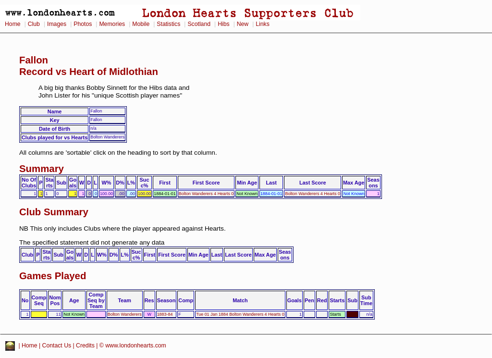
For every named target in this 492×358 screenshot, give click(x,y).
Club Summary (53, 212)
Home (13, 24)
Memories (112, 24)
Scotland (198, 24)
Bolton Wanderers (125, 314)
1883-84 (165, 314)
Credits (85, 345)
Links (263, 24)
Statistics (168, 24)
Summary (41, 168)
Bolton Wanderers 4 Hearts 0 (206, 193)
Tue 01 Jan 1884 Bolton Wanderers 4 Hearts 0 (240, 314)
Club (34, 24)
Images (56, 24)
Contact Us (57, 345)
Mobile (140, 24)
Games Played (52, 276)
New (242, 24)
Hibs (223, 24)
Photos (83, 24)
